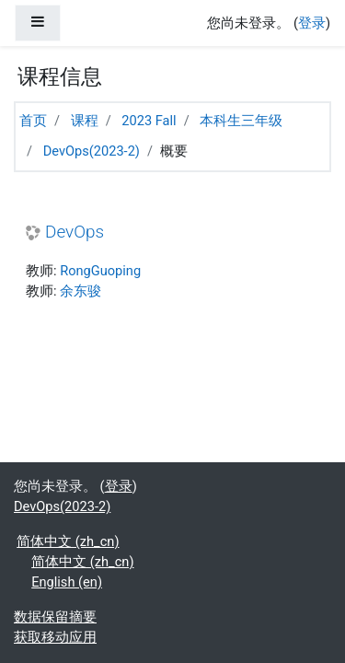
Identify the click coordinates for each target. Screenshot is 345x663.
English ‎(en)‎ (66, 582)
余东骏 (80, 291)
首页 (33, 120)
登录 (312, 23)
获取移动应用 (55, 637)
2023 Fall (148, 120)
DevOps (74, 232)
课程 (84, 120)
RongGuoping (100, 270)
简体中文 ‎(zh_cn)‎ (68, 541)
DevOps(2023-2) (91, 151)
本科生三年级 (241, 120)
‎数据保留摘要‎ (55, 617)
